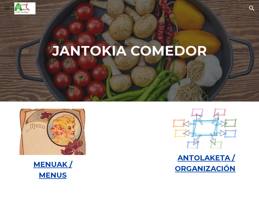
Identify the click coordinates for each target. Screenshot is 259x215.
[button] (7, 8)
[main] (129, 51)
